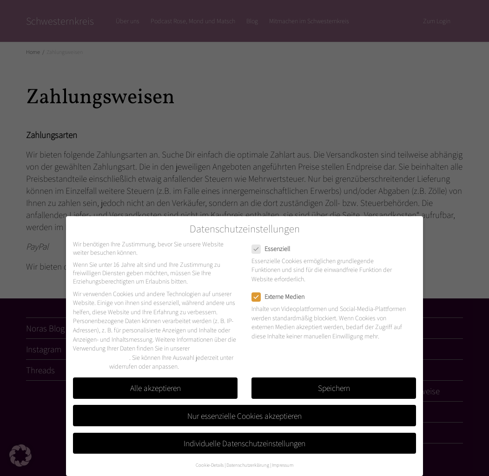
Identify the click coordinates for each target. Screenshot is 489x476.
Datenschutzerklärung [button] (247, 465)
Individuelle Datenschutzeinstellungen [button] (244, 443)
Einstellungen (90, 366)
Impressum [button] (282, 465)
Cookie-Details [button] (210, 465)
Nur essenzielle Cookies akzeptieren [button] (244, 415)
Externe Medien (281, 296)
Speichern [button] (334, 388)
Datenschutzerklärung (101, 357)
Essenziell (273, 249)
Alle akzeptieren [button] (155, 388)
